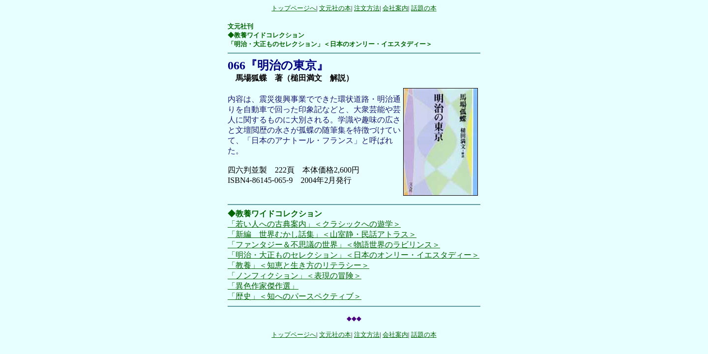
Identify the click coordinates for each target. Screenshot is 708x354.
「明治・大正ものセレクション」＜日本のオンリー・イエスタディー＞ (353, 255)
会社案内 (395, 8)
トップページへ (293, 8)
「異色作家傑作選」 (263, 286)
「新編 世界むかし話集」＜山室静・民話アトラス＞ (322, 234)
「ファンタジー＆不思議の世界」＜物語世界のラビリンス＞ (334, 244)
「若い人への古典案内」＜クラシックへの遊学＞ (314, 224)
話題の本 (424, 8)
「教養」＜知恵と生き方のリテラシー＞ (298, 265)
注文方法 (367, 8)
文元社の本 (335, 8)
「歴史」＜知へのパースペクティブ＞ (294, 296)
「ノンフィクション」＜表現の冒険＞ (294, 275)
